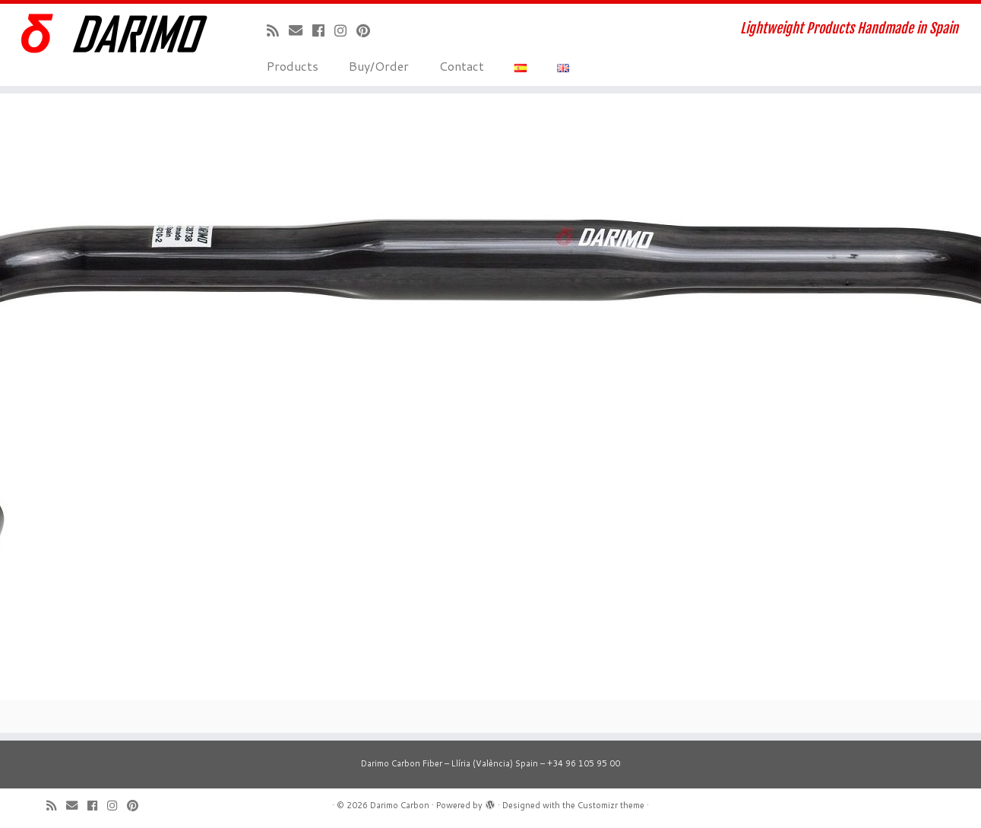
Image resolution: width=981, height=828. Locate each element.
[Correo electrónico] (300, 30)
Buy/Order (379, 66)
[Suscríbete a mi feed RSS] (278, 30)
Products (292, 66)
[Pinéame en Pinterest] (368, 30)
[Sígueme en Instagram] (345, 30)
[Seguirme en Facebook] (323, 30)
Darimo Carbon (399, 805)
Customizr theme (611, 805)
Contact (461, 66)
